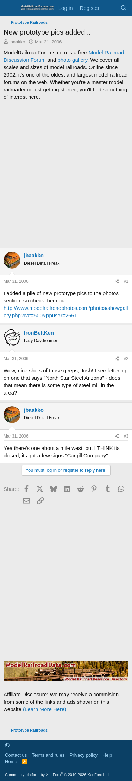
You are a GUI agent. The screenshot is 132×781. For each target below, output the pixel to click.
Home (11, 761)
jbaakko (17, 41)
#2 (126, 358)
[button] (7, 745)
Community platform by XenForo (57, 775)
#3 (126, 436)
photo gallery (72, 60)
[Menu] (9, 8)
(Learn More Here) (44, 709)
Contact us (16, 755)
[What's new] (110, 7)
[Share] (116, 281)
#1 (126, 281)
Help (107, 755)
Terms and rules (48, 755)
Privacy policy (84, 755)
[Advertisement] (66, 174)
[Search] (124, 7)
